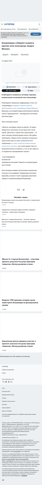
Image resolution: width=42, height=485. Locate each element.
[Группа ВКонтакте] (11, 87)
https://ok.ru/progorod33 (22, 459)
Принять (36, 34)
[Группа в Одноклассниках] (6, 382)
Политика (24, 54)
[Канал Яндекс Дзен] (11, 90)
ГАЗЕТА (4, 373)
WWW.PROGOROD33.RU (17, 422)
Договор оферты (6, 407)
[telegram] (24, 189)
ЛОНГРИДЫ (5, 366)
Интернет (14, 54)
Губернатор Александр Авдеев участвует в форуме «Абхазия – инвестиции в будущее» (21, 212)
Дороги (5, 54)
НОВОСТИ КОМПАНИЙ (8, 369)
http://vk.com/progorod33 (8, 459)
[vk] (18, 189)
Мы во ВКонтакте (33, 29)
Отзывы (4, 398)
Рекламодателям (22, 29)
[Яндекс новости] (30, 87)
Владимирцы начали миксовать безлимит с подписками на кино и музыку (21, 202)
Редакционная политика (8, 394)
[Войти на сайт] (39, 24)
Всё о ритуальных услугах (8, 29)
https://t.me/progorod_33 (8, 461)
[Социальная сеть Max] (30, 90)
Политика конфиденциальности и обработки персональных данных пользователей (19, 415)
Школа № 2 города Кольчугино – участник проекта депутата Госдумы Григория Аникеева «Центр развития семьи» (21, 223)
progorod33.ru (17, 451)
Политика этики (6, 391)
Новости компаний (7, 411)
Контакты (4, 404)
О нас (3, 388)
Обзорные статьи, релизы (8, 401)
